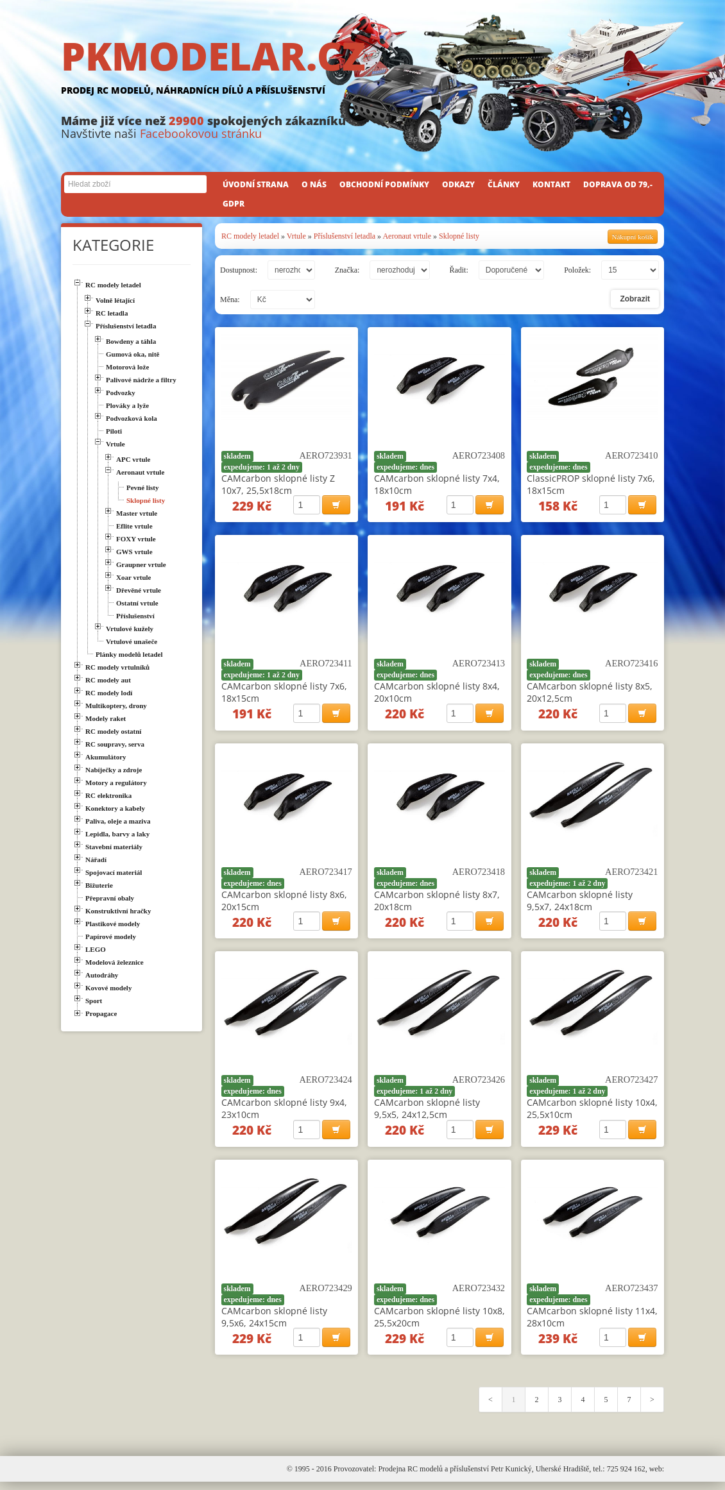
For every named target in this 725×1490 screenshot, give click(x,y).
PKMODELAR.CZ (362, 69)
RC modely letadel (250, 236)
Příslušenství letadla (344, 236)
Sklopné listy (459, 236)
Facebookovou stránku (201, 133)
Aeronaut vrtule (406, 236)
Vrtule (296, 236)
